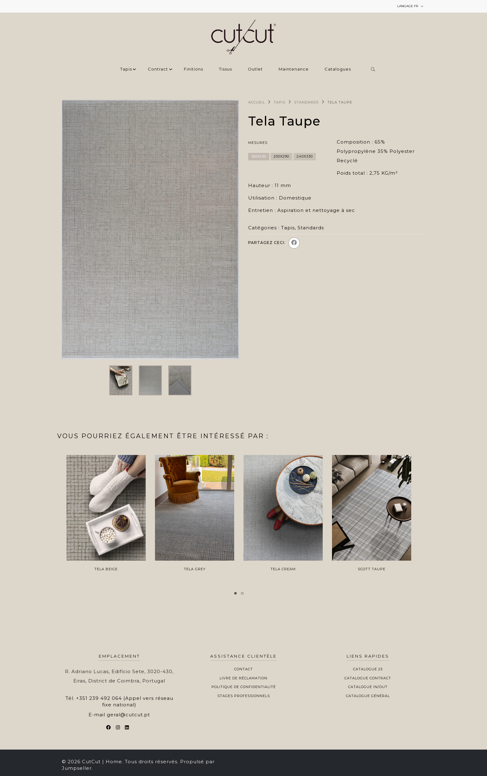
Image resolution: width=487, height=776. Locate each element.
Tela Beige (106, 569)
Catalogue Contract (367, 678)
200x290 (281, 156)
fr (410, 6)
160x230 (258, 156)
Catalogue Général (368, 696)
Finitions (193, 69)
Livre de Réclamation (243, 678)
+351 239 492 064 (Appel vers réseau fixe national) (124, 701)
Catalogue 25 (368, 669)
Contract (158, 69)
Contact (243, 669)
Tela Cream (283, 569)
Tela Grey (195, 569)
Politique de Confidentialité (244, 687)
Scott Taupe (371, 569)
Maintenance (294, 69)
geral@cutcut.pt (128, 715)
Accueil (256, 102)
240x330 (305, 156)
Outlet (255, 69)
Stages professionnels (243, 696)
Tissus (225, 69)
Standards (306, 102)
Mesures (257, 142)
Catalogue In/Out (368, 687)
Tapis (126, 69)
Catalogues (338, 69)
